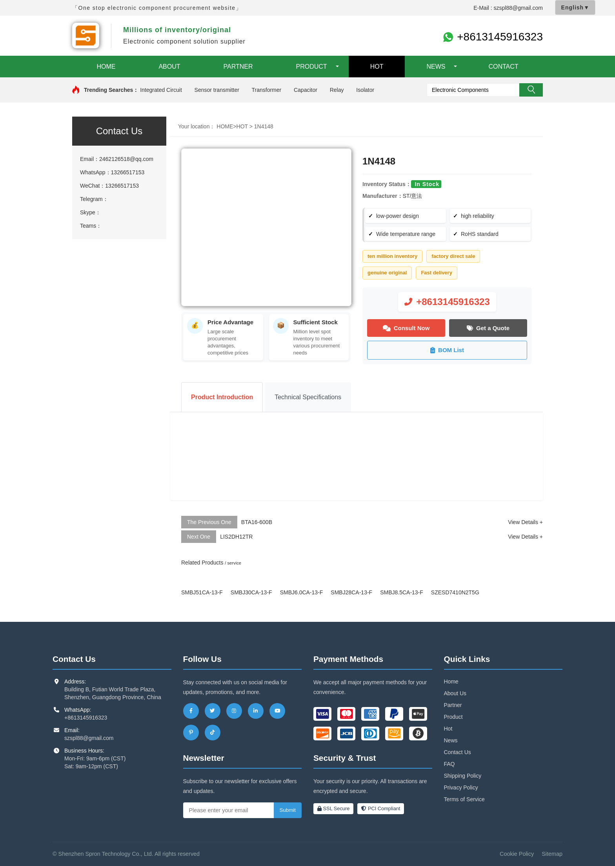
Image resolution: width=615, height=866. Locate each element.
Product (453, 717)
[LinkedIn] (256, 711)
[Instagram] (234, 711)
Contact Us (457, 752)
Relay (337, 90)
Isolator (365, 90)
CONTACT (503, 66)
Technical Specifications (308, 397)
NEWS (435, 66)
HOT (377, 66)
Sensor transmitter (217, 90)
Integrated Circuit (161, 90)
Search (531, 90)
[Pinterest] (191, 733)
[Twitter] (212, 711)
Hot (448, 729)
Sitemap (552, 854)
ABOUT (169, 66)
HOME (105, 66)
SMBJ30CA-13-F (251, 592)
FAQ (449, 764)
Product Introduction (222, 397)
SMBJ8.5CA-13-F (401, 592)
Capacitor (305, 90)
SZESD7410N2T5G (455, 592)
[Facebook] (191, 711)
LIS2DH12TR (236, 536)
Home (451, 682)
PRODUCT (311, 66)
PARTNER (238, 66)
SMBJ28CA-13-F (351, 592)
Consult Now (406, 328)
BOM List (447, 350)
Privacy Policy (461, 788)
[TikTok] (212, 733)
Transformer (266, 90)
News (451, 741)
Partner (453, 705)
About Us (455, 694)
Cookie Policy (517, 854)
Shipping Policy (463, 776)
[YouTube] (277, 711)
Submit (288, 810)
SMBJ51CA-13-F (202, 592)
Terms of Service (464, 800)
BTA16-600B (256, 522)
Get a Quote (488, 328)
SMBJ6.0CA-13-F (301, 592)
